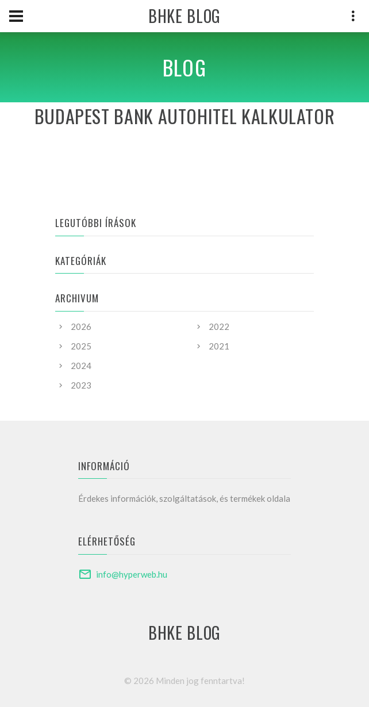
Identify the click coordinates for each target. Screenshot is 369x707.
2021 (219, 346)
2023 (81, 385)
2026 (81, 326)
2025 (81, 346)
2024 (81, 365)
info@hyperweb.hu (131, 574)
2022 (219, 326)
